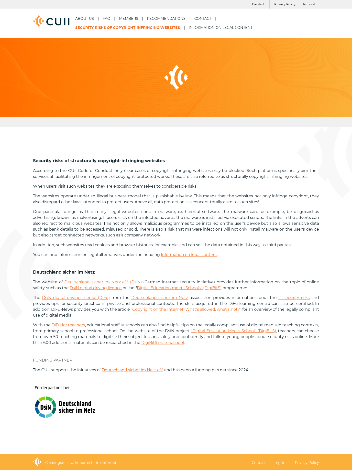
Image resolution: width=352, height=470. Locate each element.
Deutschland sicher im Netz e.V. (132, 370)
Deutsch (258, 4)
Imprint (309, 4)
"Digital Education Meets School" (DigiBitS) (233, 331)
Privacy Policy (284, 4)
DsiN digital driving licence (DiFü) (76, 297)
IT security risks (294, 297)
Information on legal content (221, 27)
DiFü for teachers (68, 325)
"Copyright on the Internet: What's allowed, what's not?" (186, 309)
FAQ (106, 18)
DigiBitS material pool (162, 342)
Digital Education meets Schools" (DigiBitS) (179, 288)
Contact (202, 18)
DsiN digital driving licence (96, 288)
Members (128, 18)
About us (84, 18)
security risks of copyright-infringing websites (127, 27)
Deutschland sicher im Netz (159, 297)
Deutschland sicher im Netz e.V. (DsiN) (103, 282)
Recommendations (166, 18)
